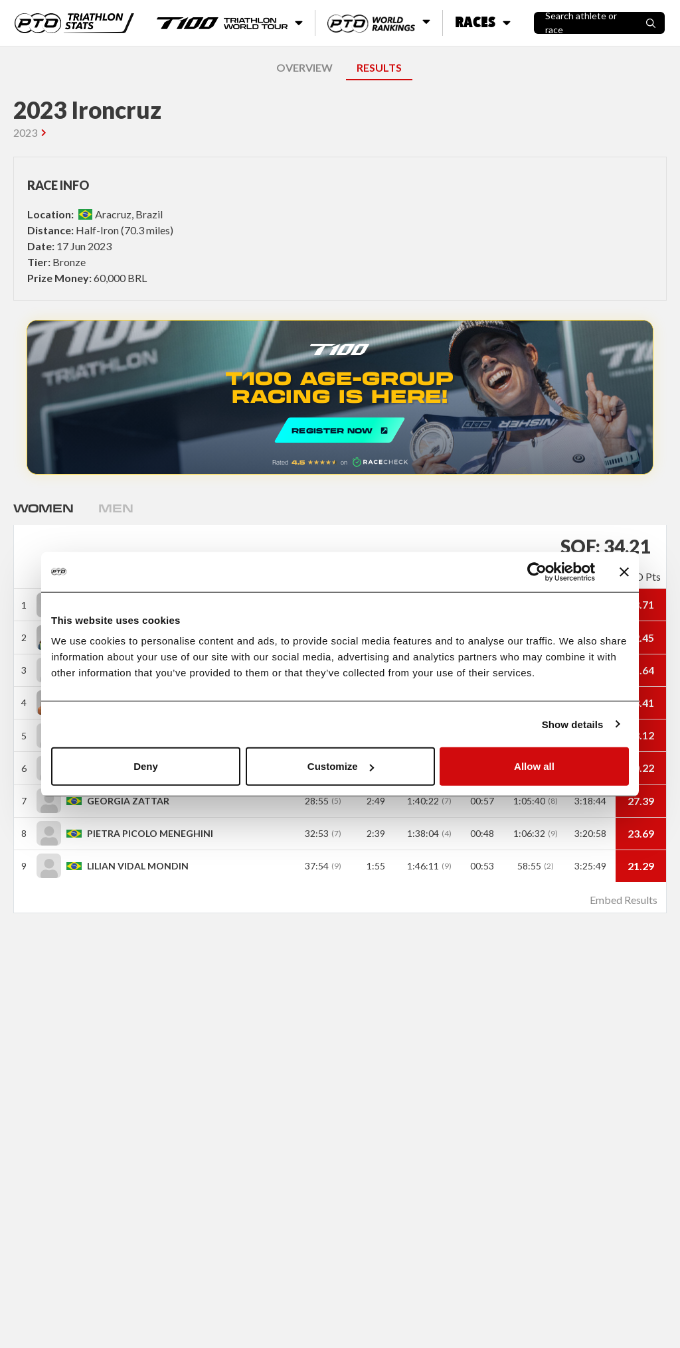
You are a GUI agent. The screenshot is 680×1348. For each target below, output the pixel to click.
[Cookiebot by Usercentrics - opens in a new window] (537, 571)
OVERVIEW (304, 67)
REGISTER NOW (340, 397)
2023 (25, 132)
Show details (573, 723)
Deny (145, 766)
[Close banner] (624, 571)
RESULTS (379, 67)
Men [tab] (115, 507)
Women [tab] (43, 507)
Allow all (534, 766)
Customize (340, 766)
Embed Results (623, 899)
